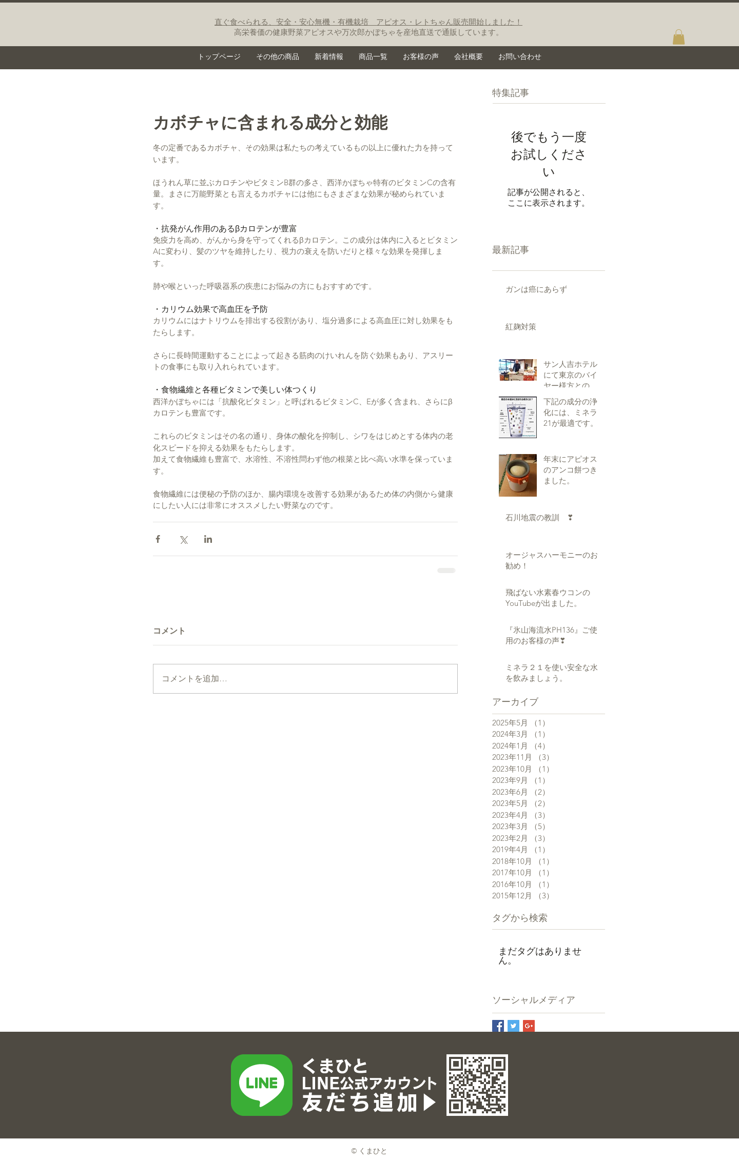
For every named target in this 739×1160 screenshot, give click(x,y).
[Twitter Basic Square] (513, 1026)
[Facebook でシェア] (158, 539)
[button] (678, 37)
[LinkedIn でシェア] (208, 539)
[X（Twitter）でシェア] (183, 539)
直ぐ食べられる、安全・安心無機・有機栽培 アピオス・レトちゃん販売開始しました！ (368, 22)
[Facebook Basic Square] (498, 1026)
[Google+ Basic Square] (529, 1026)
